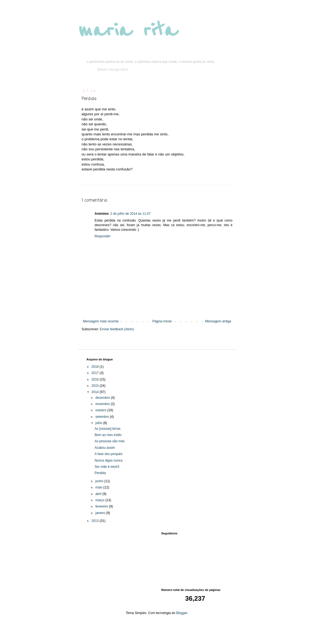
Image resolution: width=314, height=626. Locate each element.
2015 (95, 386)
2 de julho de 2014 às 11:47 (130, 214)
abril (98, 494)
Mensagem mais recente (101, 321)
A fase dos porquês (108, 454)
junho (99, 481)
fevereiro (102, 506)
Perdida (100, 473)
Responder (103, 236)
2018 (95, 367)
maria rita (127, 30)
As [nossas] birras (107, 429)
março (100, 500)
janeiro (100, 513)
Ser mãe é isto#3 (106, 467)
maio (99, 487)
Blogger (181, 613)
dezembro (103, 398)
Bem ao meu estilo (107, 435)
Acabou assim (104, 448)
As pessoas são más (109, 441)
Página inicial (162, 321)
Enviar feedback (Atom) (117, 329)
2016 (95, 379)
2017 (95, 373)
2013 (95, 521)
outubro (101, 410)
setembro (102, 417)
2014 (95, 392)
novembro (103, 404)
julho (99, 423)
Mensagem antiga (218, 321)
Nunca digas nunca (108, 460)
